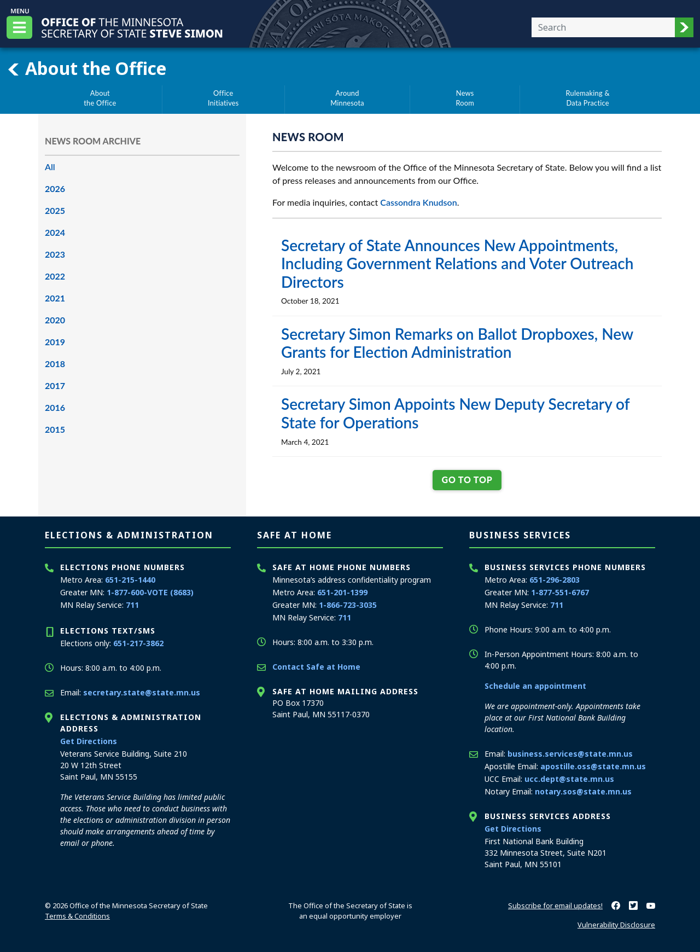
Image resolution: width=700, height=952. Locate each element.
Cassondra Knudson (418, 202)
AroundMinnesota (347, 98)
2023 (55, 254)
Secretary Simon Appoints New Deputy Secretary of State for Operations (455, 413)
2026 (55, 188)
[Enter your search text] (603, 27)
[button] (684, 27)
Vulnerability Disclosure (616, 925)
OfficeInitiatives (223, 98)
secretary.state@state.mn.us (141, 692)
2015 (55, 429)
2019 (55, 341)
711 (132, 605)
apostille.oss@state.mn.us (593, 766)
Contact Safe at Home (316, 666)
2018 (55, 363)
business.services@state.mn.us (570, 753)
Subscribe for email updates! (555, 905)
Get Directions (88, 741)
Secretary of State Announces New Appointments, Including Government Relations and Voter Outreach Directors (457, 263)
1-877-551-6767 (560, 592)
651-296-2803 (554, 579)
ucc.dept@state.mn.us (569, 779)
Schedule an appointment (535, 686)
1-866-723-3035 (348, 605)
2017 (55, 385)
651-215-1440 (130, 579)
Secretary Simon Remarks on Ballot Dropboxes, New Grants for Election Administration (457, 343)
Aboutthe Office (100, 98)
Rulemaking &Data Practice (588, 98)
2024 (55, 232)
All (50, 166)
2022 (55, 276)
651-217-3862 (138, 643)
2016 (55, 407)
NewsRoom (465, 98)
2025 (55, 210)
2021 (55, 298)
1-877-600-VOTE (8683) (150, 592)
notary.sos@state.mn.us (583, 791)
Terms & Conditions (77, 916)
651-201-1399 (342, 592)
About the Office (86, 68)
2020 (55, 320)
